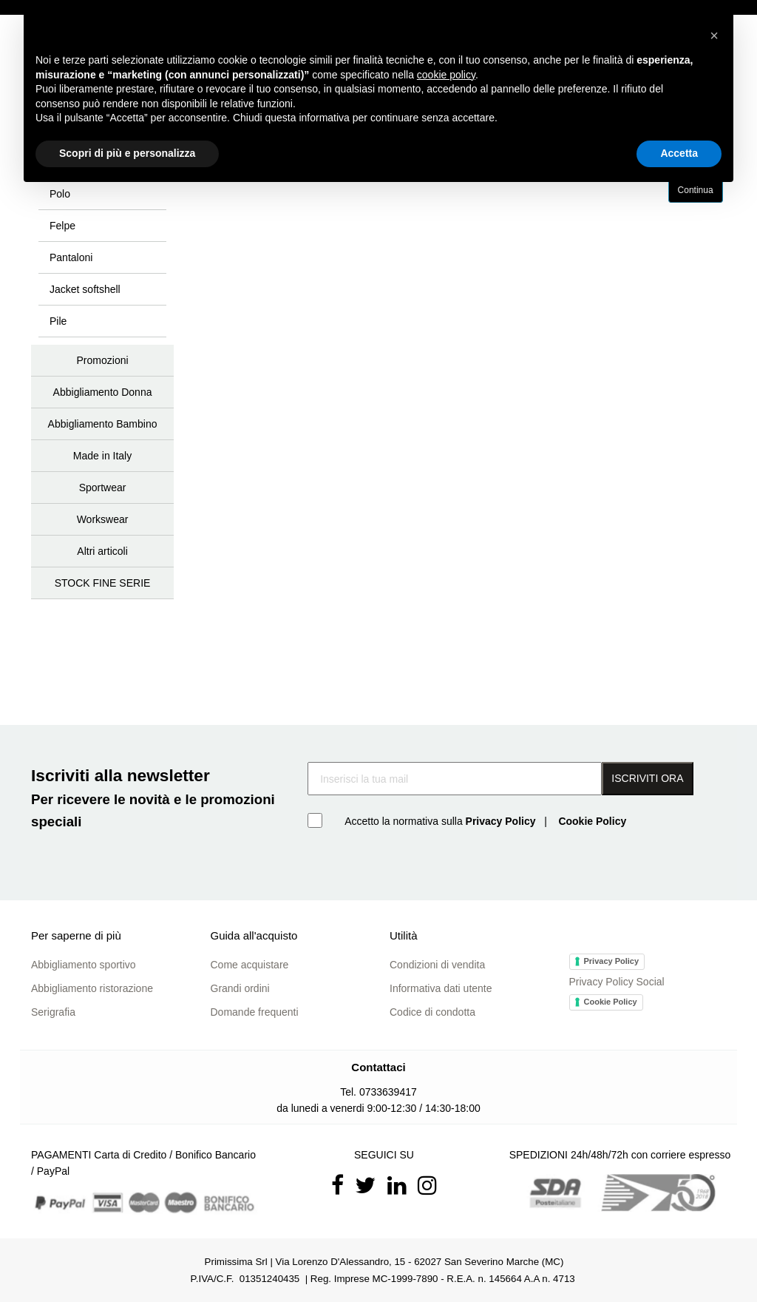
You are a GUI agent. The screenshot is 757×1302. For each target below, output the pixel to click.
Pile (58, 321)
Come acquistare (250, 965)
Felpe (62, 226)
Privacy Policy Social (617, 982)
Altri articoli (102, 551)
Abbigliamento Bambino (102, 424)
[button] (714, 35)
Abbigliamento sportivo (83, 965)
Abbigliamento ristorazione (92, 988)
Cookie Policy (610, 1001)
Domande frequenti (255, 1012)
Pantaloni (71, 257)
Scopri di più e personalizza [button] (127, 153)
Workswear (103, 519)
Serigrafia (53, 1012)
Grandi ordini (240, 988)
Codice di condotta (432, 1012)
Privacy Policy (611, 961)
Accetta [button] (679, 153)
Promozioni (103, 360)
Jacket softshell (85, 289)
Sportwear (102, 487)
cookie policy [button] (446, 75)
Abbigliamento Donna (102, 392)
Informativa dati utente (441, 988)
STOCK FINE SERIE (103, 583)
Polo (60, 194)
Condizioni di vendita (437, 965)
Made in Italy (102, 456)
